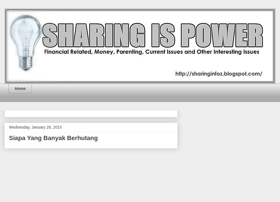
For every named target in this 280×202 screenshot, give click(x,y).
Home (20, 88)
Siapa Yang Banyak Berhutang (53, 137)
